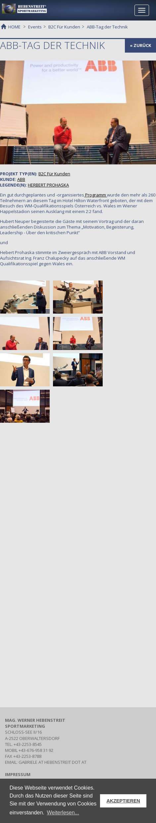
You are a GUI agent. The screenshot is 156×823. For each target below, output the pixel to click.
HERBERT (48, 185)
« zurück (140, 45)
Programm (95, 195)
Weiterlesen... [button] (63, 812)
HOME (14, 26)
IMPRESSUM (17, 774)
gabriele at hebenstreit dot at (52, 762)
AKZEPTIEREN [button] (123, 800)
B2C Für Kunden (64, 27)
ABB (21, 179)
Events (35, 27)
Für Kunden (54, 174)
